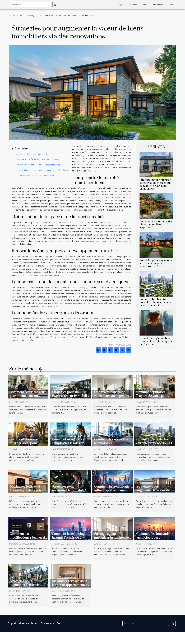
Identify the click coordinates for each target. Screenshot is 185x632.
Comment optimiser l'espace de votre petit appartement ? (151, 396)
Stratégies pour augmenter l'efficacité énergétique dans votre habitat (26, 587)
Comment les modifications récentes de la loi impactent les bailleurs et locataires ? (28, 539)
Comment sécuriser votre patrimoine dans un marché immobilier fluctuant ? (28, 398)
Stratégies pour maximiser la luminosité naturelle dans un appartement (111, 539)
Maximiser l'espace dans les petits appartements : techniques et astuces (69, 585)
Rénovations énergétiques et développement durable (39, 164)
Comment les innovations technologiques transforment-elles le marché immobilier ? (154, 539)
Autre (170, 4)
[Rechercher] (30, 4)
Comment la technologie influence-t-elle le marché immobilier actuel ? (112, 490)
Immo (145, 4)
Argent (121, 4)
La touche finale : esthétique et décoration (35, 175)
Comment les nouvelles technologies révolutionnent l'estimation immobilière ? (112, 445)
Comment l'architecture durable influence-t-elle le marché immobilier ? (156, 302)
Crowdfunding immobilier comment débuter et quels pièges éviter (156, 341)
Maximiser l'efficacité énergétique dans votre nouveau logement (26, 490)
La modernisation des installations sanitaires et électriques (42, 170)
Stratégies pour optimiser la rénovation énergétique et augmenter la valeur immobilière (155, 184)
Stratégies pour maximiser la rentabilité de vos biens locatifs (69, 490)
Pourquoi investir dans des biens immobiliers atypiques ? (156, 224)
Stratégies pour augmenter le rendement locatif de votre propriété (156, 263)
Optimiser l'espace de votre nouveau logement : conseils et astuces (112, 396)
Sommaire (21, 148)
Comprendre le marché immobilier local (33, 153)
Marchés (133, 4)
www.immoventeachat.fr (58, 240)
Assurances (158, 4)
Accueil (12, 15)
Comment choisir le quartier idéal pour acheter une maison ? (25, 443)
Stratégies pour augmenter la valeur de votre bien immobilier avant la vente (153, 492)
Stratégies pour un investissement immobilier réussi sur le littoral (71, 396)
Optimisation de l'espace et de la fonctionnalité (37, 159)
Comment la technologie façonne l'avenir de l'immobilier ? (69, 538)
